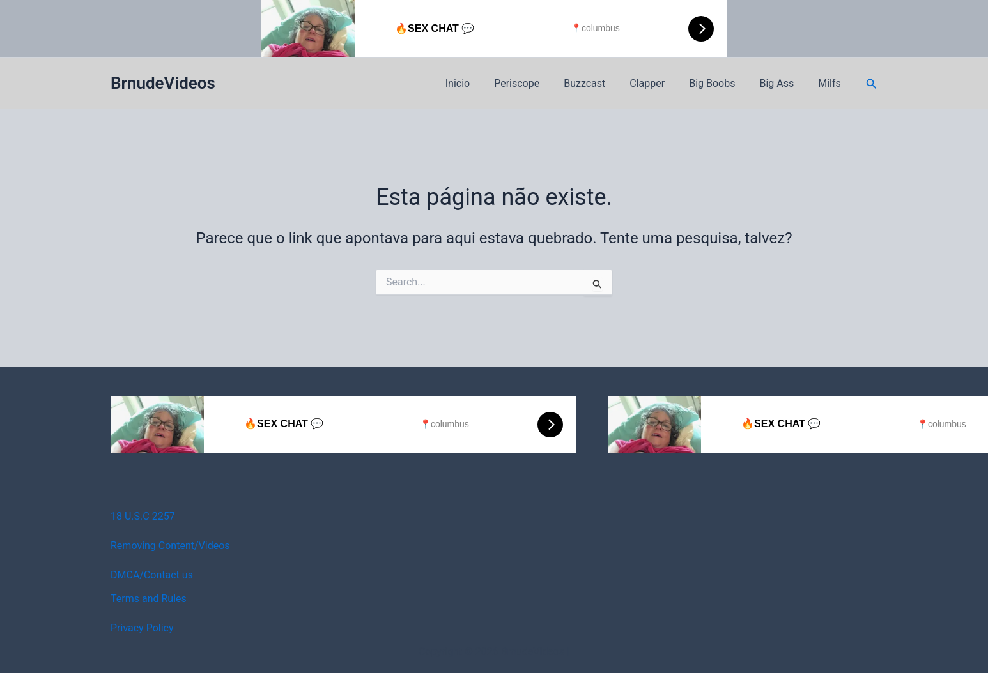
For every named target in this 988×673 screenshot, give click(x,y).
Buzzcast (601, 83)
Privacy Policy (142, 628)
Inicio (482, 83)
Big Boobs (722, 83)
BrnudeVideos (163, 83)
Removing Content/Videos (170, 546)
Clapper (660, 83)
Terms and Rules (149, 599)
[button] (871, 84)
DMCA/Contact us (152, 575)
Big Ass (782, 83)
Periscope (537, 83)
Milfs (831, 83)
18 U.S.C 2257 (143, 516)
